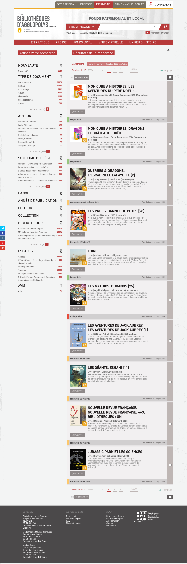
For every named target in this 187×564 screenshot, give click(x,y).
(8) (40, 244)
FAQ (68, 522)
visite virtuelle (111, 42)
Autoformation (112, 522)
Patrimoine (111, 527)
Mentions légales (74, 520)
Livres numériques (114, 520)
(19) (39, 109)
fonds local (82, 42)
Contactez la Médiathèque (35, 542)
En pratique (40, 42)
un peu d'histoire (142, 42)
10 (160, 71)
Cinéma (109, 524)
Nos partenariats (73, 524)
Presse (61, 42)
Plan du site (71, 517)
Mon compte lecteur (115, 517)
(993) (39, 151)
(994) (39, 186)
